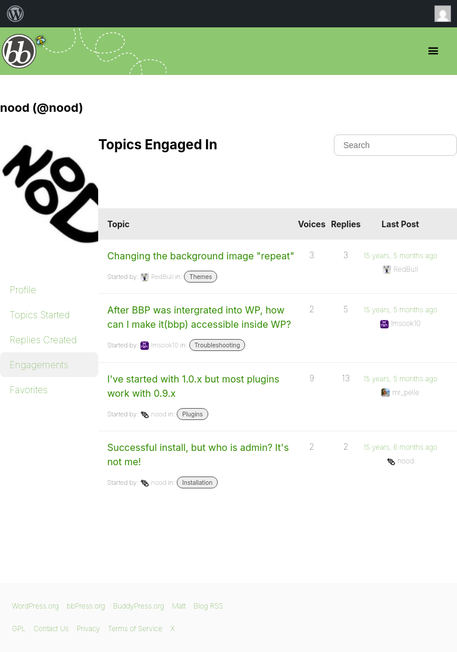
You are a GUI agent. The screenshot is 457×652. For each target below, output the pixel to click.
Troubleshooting (217, 345)
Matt (179, 605)
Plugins (192, 414)
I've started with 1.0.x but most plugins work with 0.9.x (193, 386)
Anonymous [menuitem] (445, 13)
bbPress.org (19, 51)
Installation (197, 482)
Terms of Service (135, 628)
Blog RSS (208, 605)
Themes (200, 276)
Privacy (88, 628)
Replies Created (43, 340)
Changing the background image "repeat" (200, 256)
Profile (23, 290)
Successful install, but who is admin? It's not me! (198, 454)
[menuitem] (15, 13)
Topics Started (40, 315)
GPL (19, 628)
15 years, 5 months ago (400, 255)
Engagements (39, 365)
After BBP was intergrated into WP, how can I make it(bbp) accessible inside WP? (199, 317)
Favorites (29, 390)
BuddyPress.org (138, 605)
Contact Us (50, 628)
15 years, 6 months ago (400, 447)
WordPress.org (35, 605)
